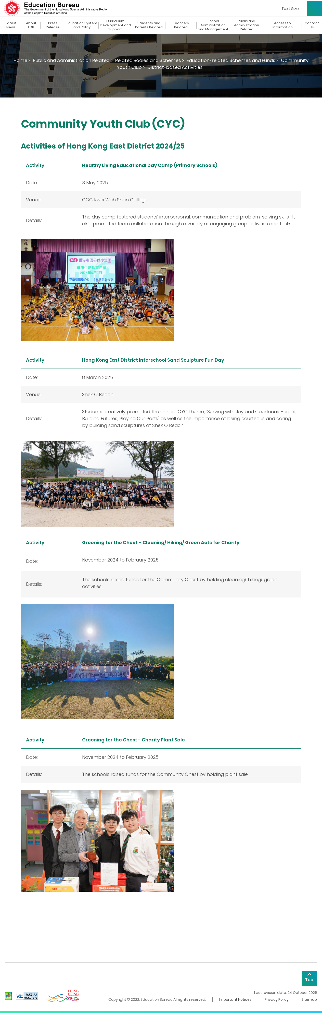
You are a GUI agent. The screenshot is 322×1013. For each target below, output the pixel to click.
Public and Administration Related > (73, 60)
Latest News (11, 25)
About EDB (31, 25)
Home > (22, 60)
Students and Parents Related (149, 25)
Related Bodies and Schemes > (149, 60)
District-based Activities (175, 67)
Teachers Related (181, 25)
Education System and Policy (82, 25)
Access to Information (283, 25)
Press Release (53, 25)
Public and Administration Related (246, 25)
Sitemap (309, 999)
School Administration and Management (213, 25)
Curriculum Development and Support (115, 25)
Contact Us (312, 25)
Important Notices (235, 999)
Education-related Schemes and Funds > (232, 60)
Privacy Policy (277, 999)
